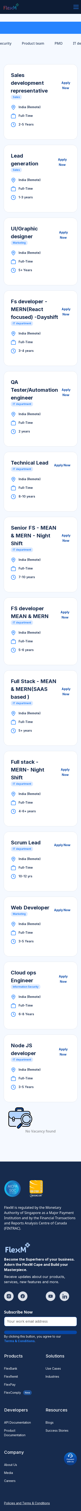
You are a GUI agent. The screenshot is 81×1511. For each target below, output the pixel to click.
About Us (10, 1465)
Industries (52, 1376)
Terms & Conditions (19, 1341)
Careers (10, 1481)
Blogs (50, 1422)
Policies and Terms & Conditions (27, 1503)
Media (8, 1473)
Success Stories (57, 1430)
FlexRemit (11, 1376)
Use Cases (53, 1368)
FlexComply (18, 1392)
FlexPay (10, 1384)
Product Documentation (14, 1433)
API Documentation (17, 1422)
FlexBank (10, 1368)
